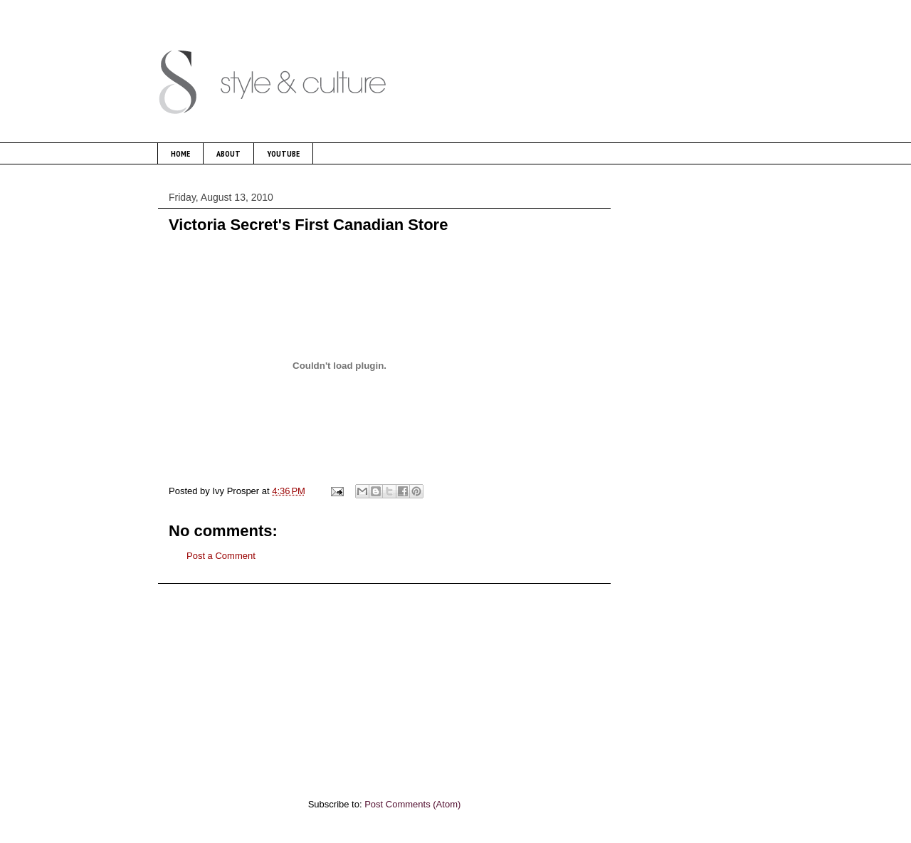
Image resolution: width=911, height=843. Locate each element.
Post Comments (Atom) (412, 804)
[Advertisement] (384, 684)
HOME (180, 153)
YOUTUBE (283, 153)
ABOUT (228, 153)
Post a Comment (221, 555)
